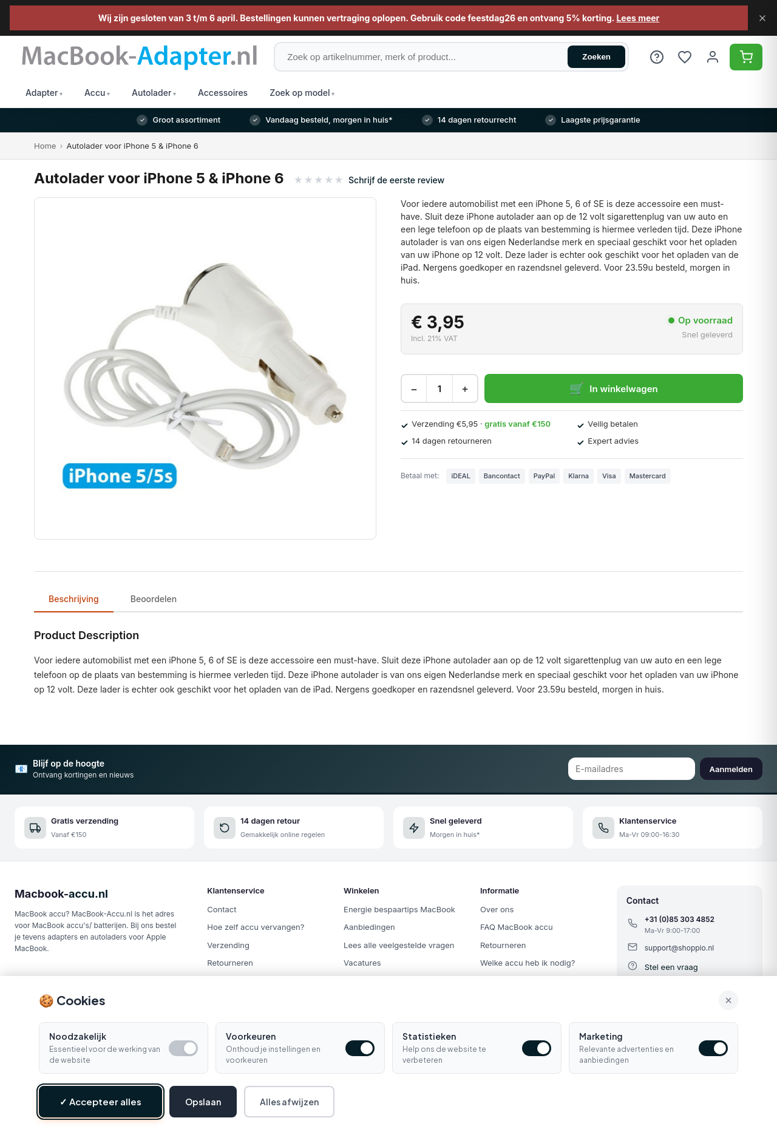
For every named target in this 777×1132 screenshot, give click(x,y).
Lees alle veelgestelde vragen (399, 945)
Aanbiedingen (369, 927)
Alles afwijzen (289, 1105)
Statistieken (429, 1040)
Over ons (497, 909)
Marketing (601, 1040)
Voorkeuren (251, 1040)
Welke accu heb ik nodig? (527, 963)
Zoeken (596, 56)
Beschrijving (74, 599)
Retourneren (230, 963)
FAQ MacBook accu (516, 927)
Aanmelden (731, 769)
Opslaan (203, 1105)
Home (45, 146)
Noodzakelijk (77, 1040)
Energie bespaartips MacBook (399, 909)
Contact (221, 909)
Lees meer (637, 18)
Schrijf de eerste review (396, 180)
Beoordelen (154, 599)
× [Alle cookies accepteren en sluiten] (728, 1004)
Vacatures (362, 963)
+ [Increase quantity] (465, 388)
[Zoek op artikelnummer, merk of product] (451, 57)
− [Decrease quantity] (414, 388)
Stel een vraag (671, 967)
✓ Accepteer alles (100, 1105)
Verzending (228, 945)
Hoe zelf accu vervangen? (255, 927)
